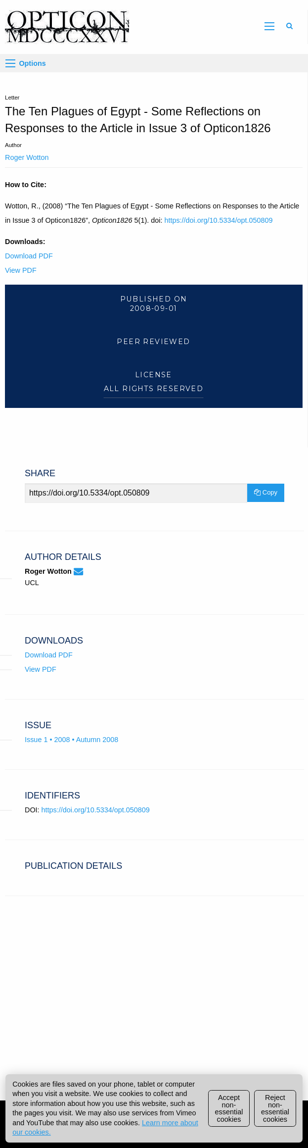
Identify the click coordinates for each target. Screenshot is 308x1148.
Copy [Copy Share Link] (265, 492)
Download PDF (29, 256)
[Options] (10, 63)
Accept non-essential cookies (229, 1108)
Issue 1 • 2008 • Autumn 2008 (71, 740)
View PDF (21, 270)
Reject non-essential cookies (275, 1108)
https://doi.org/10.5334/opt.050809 (218, 220)
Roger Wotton (27, 157)
